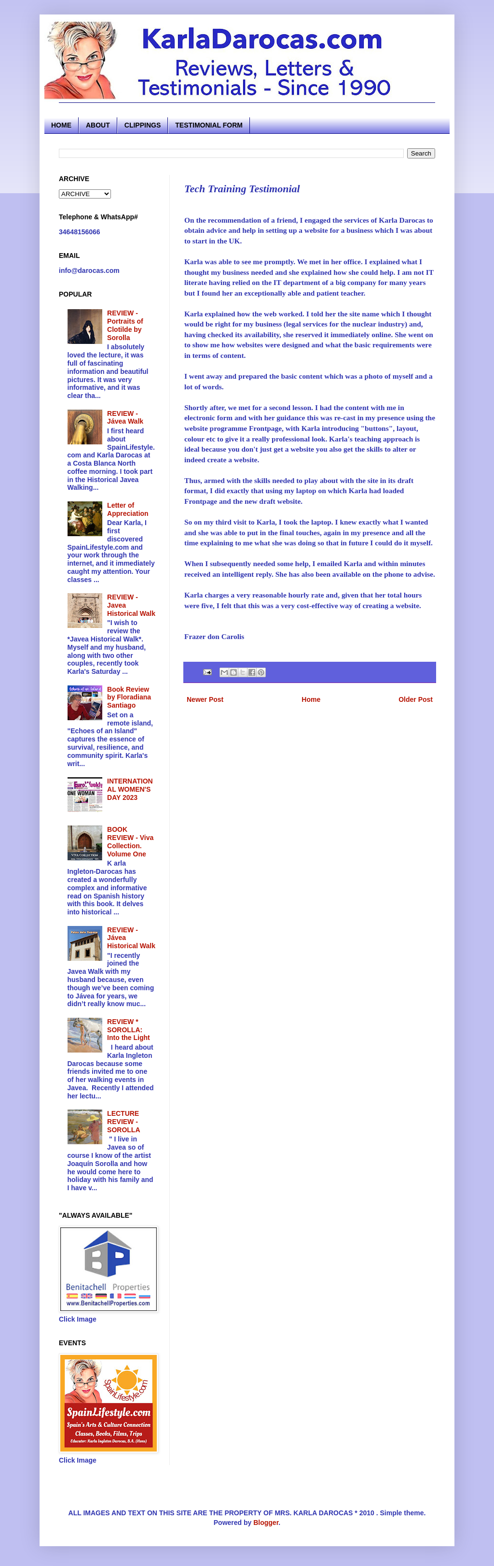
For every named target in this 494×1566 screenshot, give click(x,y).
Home (311, 699)
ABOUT (98, 125)
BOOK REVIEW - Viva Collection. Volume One (130, 841)
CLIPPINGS (142, 125)
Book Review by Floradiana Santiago (129, 697)
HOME (61, 125)
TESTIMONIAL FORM (209, 125)
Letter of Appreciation (128, 509)
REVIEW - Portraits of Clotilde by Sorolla (125, 325)
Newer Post (205, 699)
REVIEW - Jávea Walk (125, 418)
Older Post (415, 699)
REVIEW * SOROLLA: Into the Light (128, 1030)
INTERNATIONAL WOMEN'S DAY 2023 (130, 789)
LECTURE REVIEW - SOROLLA (123, 1122)
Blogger (265, 1522)
